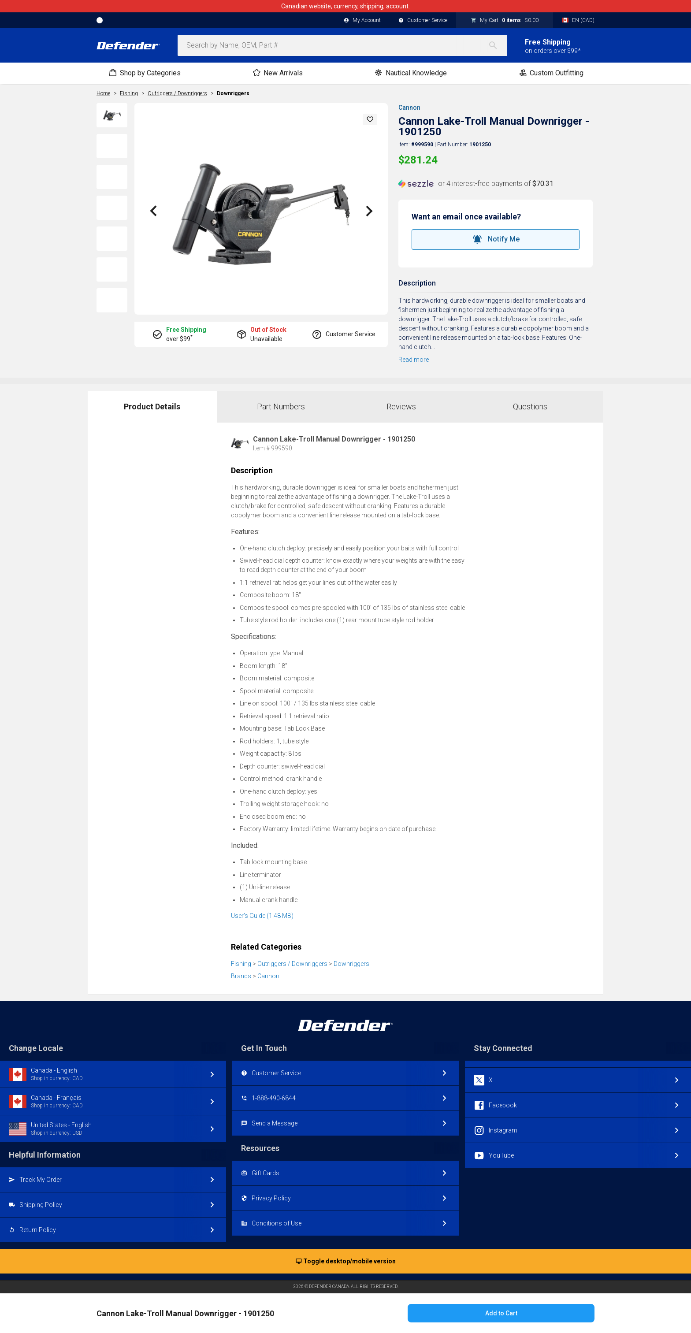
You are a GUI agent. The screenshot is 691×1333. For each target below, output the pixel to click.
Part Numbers (281, 406)
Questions (530, 406)
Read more (413, 359)
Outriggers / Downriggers (292, 963)
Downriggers (233, 93)
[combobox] (342, 45)
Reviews (401, 406)
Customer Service (422, 20)
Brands (241, 976)
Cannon (409, 107)
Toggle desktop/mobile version (346, 1262)
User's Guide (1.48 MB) (262, 915)
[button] (370, 119)
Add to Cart (501, 1313)
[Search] (497, 45)
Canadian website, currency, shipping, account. (345, 6)
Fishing (241, 963)
